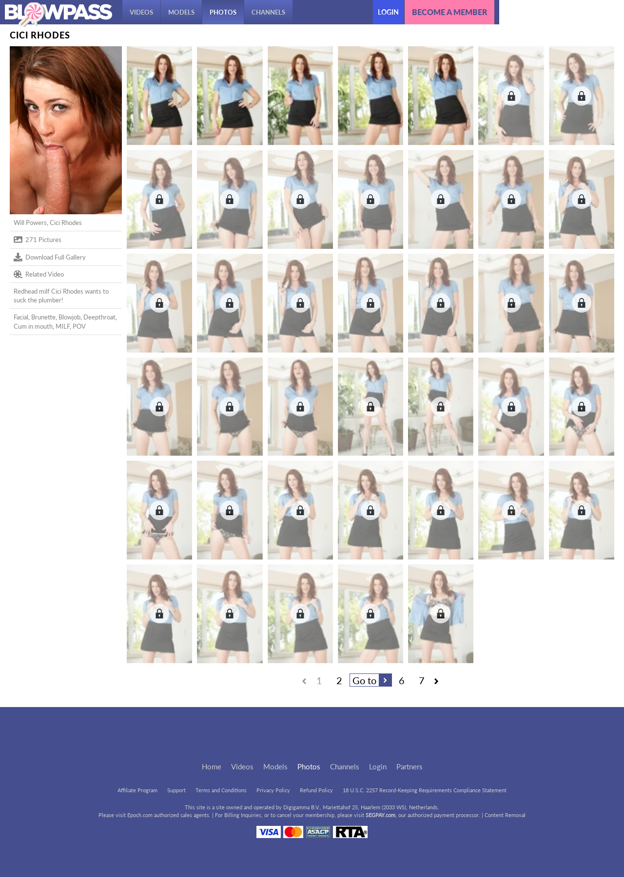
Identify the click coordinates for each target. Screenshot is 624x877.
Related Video (39, 274)
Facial (21, 317)
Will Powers (30, 222)
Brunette (43, 317)
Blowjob (69, 317)
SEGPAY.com (380, 815)
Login (388, 12)
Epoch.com (140, 815)
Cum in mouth (33, 326)
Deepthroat (99, 317)
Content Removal (505, 815)
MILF (63, 326)
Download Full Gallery (50, 257)
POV (79, 326)
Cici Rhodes (66, 222)
